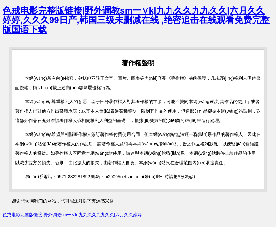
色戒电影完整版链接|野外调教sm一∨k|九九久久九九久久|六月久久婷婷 (72, 214)
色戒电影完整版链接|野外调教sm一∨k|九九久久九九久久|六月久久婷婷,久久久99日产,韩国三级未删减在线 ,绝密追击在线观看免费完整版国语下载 (136, 20)
